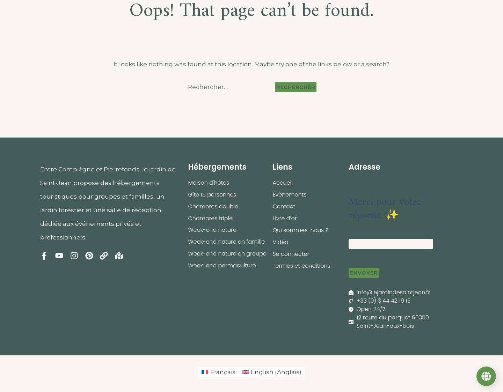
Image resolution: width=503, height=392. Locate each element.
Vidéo (280, 242)
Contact (283, 206)
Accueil (282, 183)
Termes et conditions (301, 266)
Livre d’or (284, 218)
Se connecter (290, 254)
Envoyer (364, 272)
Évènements (289, 195)
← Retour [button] (361, 176)
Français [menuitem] (222, 372)
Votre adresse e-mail (377, 232)
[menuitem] (218, 372)
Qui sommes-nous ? (300, 230)
